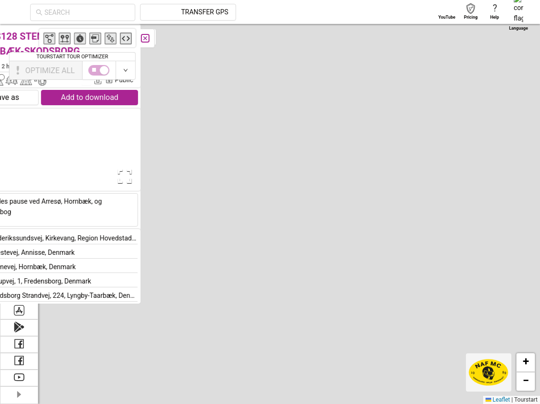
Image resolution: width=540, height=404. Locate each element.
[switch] (498, 70)
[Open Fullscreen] (190, 176)
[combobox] (173, 12)
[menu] (19, 163)
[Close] (212, 38)
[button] (313, 311)
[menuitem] (19, 35)
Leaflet (498, 399)
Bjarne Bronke (180, 66)
